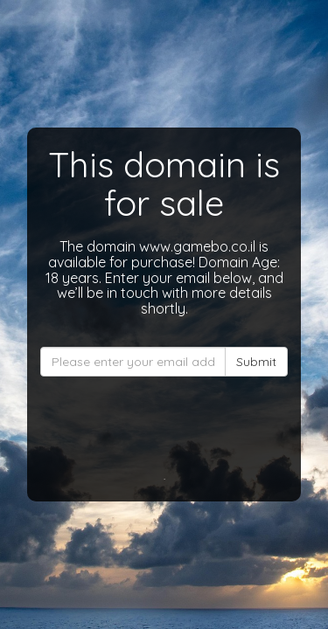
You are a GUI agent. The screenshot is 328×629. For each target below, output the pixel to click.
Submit (256, 362)
